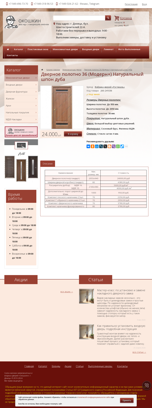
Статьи (80, 366)
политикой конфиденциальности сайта (94, 397)
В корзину (73, 133)
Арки (21, 105)
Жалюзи (21, 98)
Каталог (18, 49)
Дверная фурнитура (21, 91)
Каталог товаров (53, 69)
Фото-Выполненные (129, 49)
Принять (126, 400)
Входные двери (90, 49)
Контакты (12, 55)
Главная (29, 366)
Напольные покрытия (21, 112)
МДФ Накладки (21, 119)
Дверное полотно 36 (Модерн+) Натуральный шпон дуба (108, 69)
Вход (144, 4)
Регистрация (131, 4)
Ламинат (109, 49)
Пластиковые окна (38, 49)
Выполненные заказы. (100, 366)
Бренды (56, 366)
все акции (65, 291)
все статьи (138, 352)
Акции (68, 366)
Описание (48, 163)
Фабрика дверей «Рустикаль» (110, 87)
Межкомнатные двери (65, 49)
